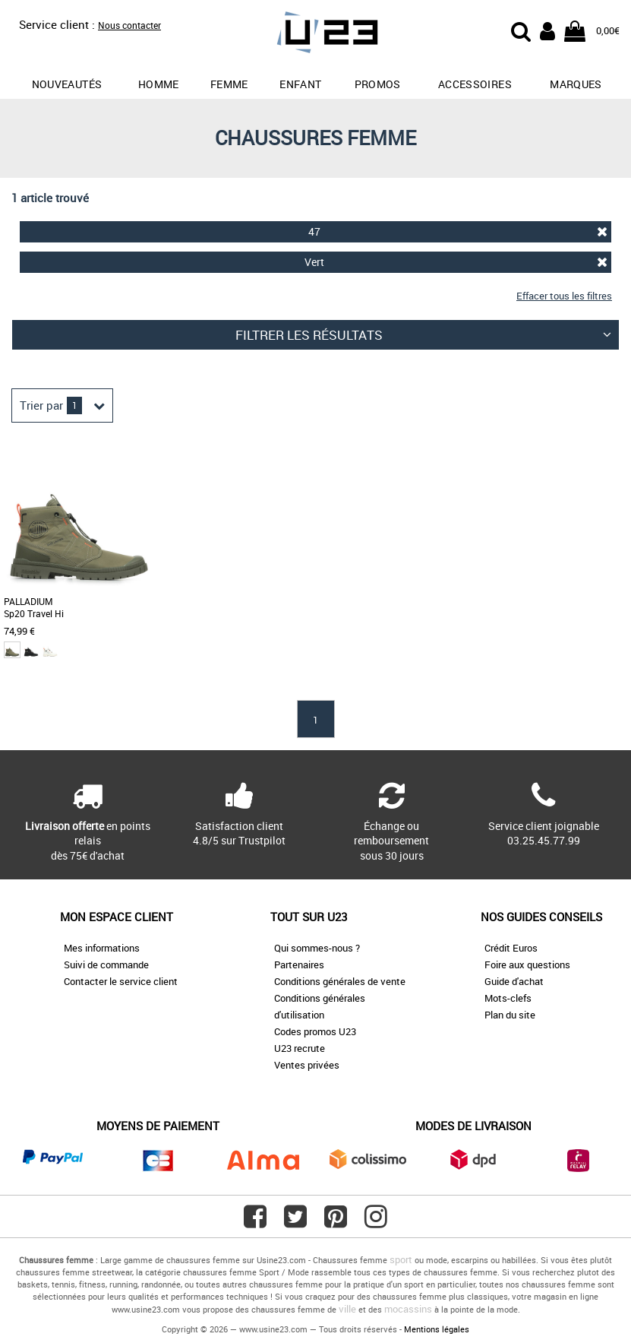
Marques (575, 84)
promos (378, 84)
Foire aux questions (527, 964)
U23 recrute (299, 1048)
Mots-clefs (508, 998)
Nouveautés (67, 84)
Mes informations (102, 948)
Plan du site (509, 1015)
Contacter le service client (121, 981)
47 (458, 231)
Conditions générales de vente (339, 981)
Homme (158, 84)
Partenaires (299, 964)
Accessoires (475, 84)
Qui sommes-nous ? (317, 948)
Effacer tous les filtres (564, 295)
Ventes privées (306, 1065)
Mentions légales (436, 1329)
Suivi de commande (106, 964)
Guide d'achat (514, 981)
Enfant (300, 84)
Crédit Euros (511, 948)
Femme (229, 84)
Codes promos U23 (315, 1031)
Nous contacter (129, 25)
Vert (456, 262)
